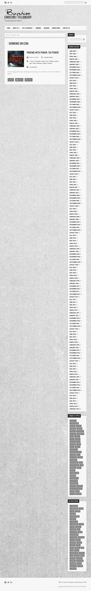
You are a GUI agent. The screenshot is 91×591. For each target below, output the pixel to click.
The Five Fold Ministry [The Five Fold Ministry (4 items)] (76, 488)
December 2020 (74, 195)
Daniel (43, 61)
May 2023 (73, 118)
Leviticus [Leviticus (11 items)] (81, 553)
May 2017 (73, 305)
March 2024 (73, 91)
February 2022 (74, 158)
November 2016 (75, 321)
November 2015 (75, 353)
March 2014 (73, 406)
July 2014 (73, 395)
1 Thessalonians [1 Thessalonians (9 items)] (74, 516)
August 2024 (74, 78)
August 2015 (74, 361)
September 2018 (75, 262)
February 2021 (74, 190)
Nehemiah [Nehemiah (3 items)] (79, 558)
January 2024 (74, 96)
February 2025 (74, 62)
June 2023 (73, 115)
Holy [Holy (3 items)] (78, 454)
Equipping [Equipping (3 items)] (73, 433)
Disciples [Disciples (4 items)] (72, 431)
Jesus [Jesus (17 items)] (81, 462)
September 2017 (75, 294)
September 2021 (75, 171)
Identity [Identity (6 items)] (80, 457)
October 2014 (74, 387)
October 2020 (74, 200)
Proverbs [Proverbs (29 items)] (72, 563)
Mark (34, 63)
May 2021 (73, 182)
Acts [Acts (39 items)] (78, 529)
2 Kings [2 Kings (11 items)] (81, 524)
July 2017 (73, 299)
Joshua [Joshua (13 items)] (76, 550)
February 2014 (74, 409)
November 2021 (75, 166)
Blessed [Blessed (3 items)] (72, 426)
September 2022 (75, 139)
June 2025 (73, 51)
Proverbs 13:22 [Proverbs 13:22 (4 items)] (74, 478)
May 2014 (73, 401)
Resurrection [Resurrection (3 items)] (73, 483)
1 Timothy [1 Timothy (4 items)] (72, 519)
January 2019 (74, 251)
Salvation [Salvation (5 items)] (79, 486)
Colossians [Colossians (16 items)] (73, 532)
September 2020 (75, 203)
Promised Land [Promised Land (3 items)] (74, 473)
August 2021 (74, 174)
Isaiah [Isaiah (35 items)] (78, 545)
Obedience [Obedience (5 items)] (73, 467)
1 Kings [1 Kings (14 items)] (72, 511)
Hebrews (51, 61)
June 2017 (73, 302)
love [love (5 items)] (81, 465)
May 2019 (73, 240)
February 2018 (74, 281)
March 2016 (73, 342)
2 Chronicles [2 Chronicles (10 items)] (73, 521)
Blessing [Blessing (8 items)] (78, 426)
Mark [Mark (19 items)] (82, 555)
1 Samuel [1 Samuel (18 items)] (72, 513)
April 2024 (73, 88)
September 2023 (75, 107)
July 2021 (73, 176)
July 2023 (73, 112)
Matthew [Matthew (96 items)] (72, 558)
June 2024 (73, 83)
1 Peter (32, 61)
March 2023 (73, 123)
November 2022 (75, 134)
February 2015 (74, 377)
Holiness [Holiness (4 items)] (72, 454)
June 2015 (73, 366)
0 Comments (33, 67)
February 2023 (74, 126)
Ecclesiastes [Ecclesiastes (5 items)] (73, 537)
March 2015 (73, 374)
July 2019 (73, 235)
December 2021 (74, 163)
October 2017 (74, 291)
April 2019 (73, 243)
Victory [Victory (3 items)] (72, 493)
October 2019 (74, 227)
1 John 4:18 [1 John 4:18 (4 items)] (73, 420)
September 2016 (75, 326)
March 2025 (73, 59)
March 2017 (73, 310)
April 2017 (73, 307)
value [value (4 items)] (77, 491)
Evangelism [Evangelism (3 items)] (80, 433)
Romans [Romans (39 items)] (80, 566)
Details (11, 80)
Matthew (39, 63)
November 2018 (75, 257)
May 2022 (73, 150)
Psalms (44, 63)
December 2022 (74, 131)
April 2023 (73, 120)
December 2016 (74, 318)
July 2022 (73, 144)
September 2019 (75, 230)
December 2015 (74, 350)
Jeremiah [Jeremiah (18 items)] (77, 547)
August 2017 (74, 297)
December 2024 (74, 67)
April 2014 (73, 403)
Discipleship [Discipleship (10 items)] (80, 431)
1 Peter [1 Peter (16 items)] (78, 511)
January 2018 (74, 283)
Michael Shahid (48, 57)
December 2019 (74, 222)
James (56, 61)
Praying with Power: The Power (43, 52)
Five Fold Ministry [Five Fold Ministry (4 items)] (75, 441)
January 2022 (74, 160)
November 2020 (75, 198)
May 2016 (73, 337)
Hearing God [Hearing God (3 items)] (73, 449)
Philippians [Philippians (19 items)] (80, 560)
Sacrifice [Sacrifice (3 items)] (72, 486)
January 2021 (74, 192)
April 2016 (73, 339)
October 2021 (74, 168)
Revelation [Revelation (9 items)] (73, 566)
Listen (28, 80)
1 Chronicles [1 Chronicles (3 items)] (73, 506)
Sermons (13, 35)
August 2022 (74, 142)
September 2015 (75, 358)
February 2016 (74, 345)
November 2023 (75, 102)
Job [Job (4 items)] (82, 547)
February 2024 (74, 94)
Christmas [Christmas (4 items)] (73, 428)
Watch (19, 80)
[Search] (74, 2)
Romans (49, 63)
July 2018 (73, 267)
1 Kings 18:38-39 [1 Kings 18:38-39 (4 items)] (74, 423)
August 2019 (74, 233)
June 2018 (73, 270)
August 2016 (74, 329)
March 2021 (73, 187)
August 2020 (74, 206)
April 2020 (73, 211)
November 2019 (75, 224)
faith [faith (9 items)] (71, 436)
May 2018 (73, 273)
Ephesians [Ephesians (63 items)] (81, 537)
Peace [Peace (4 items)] (79, 467)
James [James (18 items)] (71, 547)
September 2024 (75, 75)
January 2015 (74, 379)
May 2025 (73, 54)
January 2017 (74, 315)
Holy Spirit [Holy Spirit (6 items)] (73, 457)
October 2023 (74, 104)
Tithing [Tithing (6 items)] (72, 491)
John (31, 63)
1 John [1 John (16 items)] (81, 508)
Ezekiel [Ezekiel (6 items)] (78, 540)
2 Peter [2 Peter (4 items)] (72, 527)
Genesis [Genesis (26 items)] (79, 542)
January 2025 (74, 64)
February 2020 (74, 216)
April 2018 (73, 275)
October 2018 (74, 259)
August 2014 (74, 393)
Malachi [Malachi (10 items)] (77, 555)
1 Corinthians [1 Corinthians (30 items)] (73, 508)
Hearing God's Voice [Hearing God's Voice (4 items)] (75, 452)
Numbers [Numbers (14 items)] (72, 560)
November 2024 (75, 70)
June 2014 (73, 398)
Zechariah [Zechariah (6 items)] (73, 568)
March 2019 (73, 246)
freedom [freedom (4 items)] (72, 444)
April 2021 (73, 184)
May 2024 (73, 86)
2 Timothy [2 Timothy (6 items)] (72, 529)
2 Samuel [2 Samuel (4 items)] (78, 527)
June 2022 (73, 147)
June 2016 (73, 334)
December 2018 (74, 254)
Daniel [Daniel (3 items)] (80, 532)
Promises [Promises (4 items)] (72, 475)
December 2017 (74, 286)
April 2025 (73, 56)
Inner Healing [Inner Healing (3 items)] (74, 462)
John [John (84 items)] (71, 550)
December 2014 (74, 382)
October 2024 (74, 72)
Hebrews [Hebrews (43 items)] (72, 545)
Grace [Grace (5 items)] (71, 446)
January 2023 (74, 128)
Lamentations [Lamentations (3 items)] (73, 553)
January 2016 (74, 347)
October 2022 (74, 136)
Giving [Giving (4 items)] (78, 444)
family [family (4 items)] (72, 439)
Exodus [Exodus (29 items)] (72, 540)
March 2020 (73, 214)
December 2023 (74, 99)
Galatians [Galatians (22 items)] (72, 542)
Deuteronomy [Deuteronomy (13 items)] (74, 534)
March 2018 (73, 278)
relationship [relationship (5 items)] (73, 480)
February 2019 (74, 249)
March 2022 (73, 155)
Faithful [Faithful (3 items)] (77, 436)
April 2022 (73, 152)
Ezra (18, 35)
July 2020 (73, 209)
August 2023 (74, 110)
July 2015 (73, 363)
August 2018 (74, 265)
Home (7, 35)
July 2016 (73, 331)
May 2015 (73, 369)
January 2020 (74, 219)
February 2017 (74, 313)
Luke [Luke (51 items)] (71, 555)
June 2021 (73, 179)
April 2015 (73, 371)
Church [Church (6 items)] (80, 428)
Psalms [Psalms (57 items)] (79, 563)
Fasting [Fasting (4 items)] (78, 439)
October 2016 (74, 323)
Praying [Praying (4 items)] (72, 470)
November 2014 (75, 385)
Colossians (37, 61)
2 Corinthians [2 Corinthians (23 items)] (73, 524)
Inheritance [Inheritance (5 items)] (73, 460)
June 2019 (73, 238)
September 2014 (75, 390)
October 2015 (74, 355)
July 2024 (73, 80)
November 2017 (75, 289)
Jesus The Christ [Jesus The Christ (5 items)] (74, 465)
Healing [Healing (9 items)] (77, 446)
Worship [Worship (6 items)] (78, 493)
